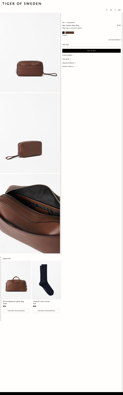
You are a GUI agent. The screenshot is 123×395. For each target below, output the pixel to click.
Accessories (71, 22)
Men (63, 22)
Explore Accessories (16, 310)
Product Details (67, 55)
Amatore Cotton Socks (41, 301)
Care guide (65, 59)
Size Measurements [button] (114, 39)
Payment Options (67, 66)
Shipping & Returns (68, 63)
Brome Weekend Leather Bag (13, 301)
